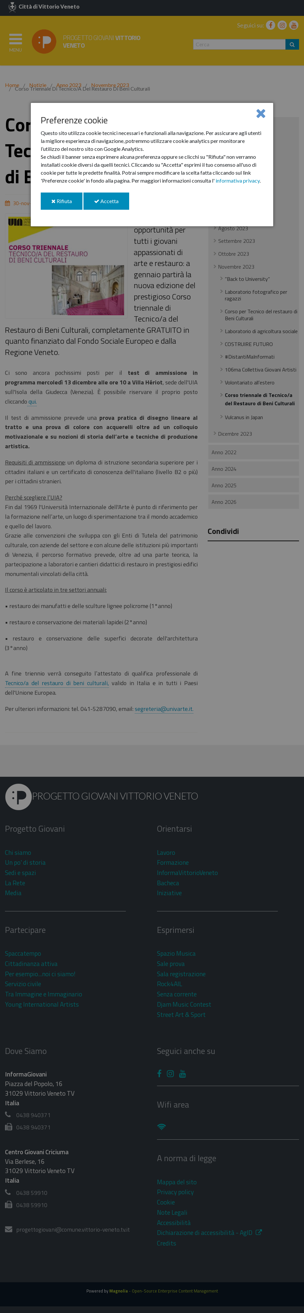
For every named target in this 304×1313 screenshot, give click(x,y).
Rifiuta (66, 203)
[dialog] (152, 165)
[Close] (261, 113)
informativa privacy (238, 180)
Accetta (111, 203)
